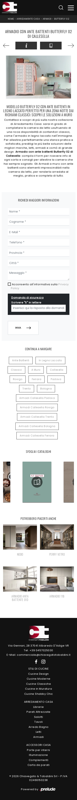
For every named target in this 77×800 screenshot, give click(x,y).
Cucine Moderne (39, 679)
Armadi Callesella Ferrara (37, 435)
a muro (35, 369)
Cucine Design (38, 674)
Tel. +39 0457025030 (38, 650)
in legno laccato (50, 360)
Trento (26, 388)
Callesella (56, 369)
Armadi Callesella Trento (37, 416)
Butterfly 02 (61, 18)
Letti (38, 732)
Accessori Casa (38, 745)
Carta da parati (39, 765)
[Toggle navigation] (71, 7)
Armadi (47, 18)
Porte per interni (38, 750)
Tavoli (38, 722)
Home (11, 18)
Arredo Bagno (39, 727)
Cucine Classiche (38, 684)
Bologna (46, 388)
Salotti (38, 717)
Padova (56, 379)
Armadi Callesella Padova (37, 398)
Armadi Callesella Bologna (37, 426)
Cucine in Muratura (38, 689)
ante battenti (20, 360)
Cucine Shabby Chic (38, 694)
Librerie (38, 707)
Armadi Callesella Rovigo (37, 407)
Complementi (38, 760)
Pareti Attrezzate (38, 712)
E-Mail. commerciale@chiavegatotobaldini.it (38, 655)
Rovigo (17, 379)
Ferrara (36, 379)
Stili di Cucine (38, 669)
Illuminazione (38, 755)
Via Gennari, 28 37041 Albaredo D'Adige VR (38, 646)
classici (16, 369)
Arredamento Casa (28, 18)
